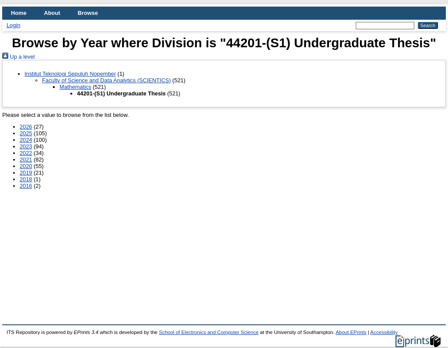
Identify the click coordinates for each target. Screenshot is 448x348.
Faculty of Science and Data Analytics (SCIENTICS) (106, 80)
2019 (26, 172)
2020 (26, 166)
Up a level (18, 56)
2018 (26, 179)
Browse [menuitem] (88, 13)
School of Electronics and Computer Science (209, 332)
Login (13, 25)
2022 (26, 153)
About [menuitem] (52, 13)
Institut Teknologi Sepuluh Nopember (70, 73)
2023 (26, 146)
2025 (26, 133)
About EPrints (351, 332)
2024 (26, 140)
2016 (26, 186)
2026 (26, 126)
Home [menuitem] (19, 13)
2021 (26, 159)
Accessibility (384, 332)
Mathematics (75, 87)
